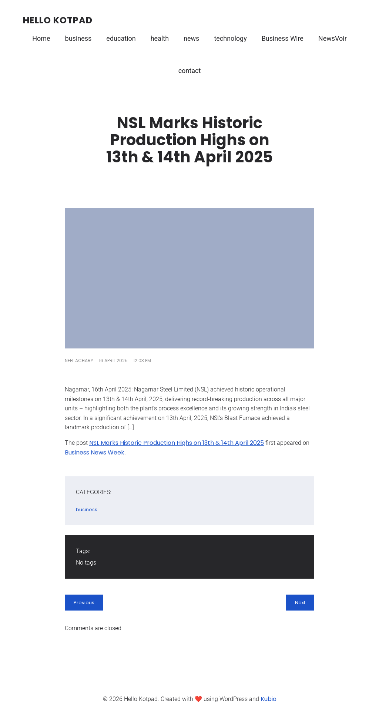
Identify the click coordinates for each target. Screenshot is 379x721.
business (78, 38)
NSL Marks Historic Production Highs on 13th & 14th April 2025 (176, 443)
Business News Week (94, 452)
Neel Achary (79, 360)
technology (230, 38)
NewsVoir (332, 38)
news (191, 38)
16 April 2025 (113, 360)
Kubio (268, 699)
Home (41, 38)
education (120, 38)
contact (189, 71)
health (160, 38)
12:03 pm (142, 360)
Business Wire (282, 38)
